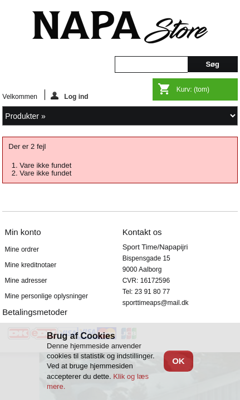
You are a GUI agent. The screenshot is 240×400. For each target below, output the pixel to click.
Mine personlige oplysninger (46, 296)
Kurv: (193, 89)
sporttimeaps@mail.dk (156, 303)
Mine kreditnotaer (31, 265)
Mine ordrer (22, 249)
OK (178, 361)
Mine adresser (26, 280)
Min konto (23, 232)
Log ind (69, 96)
